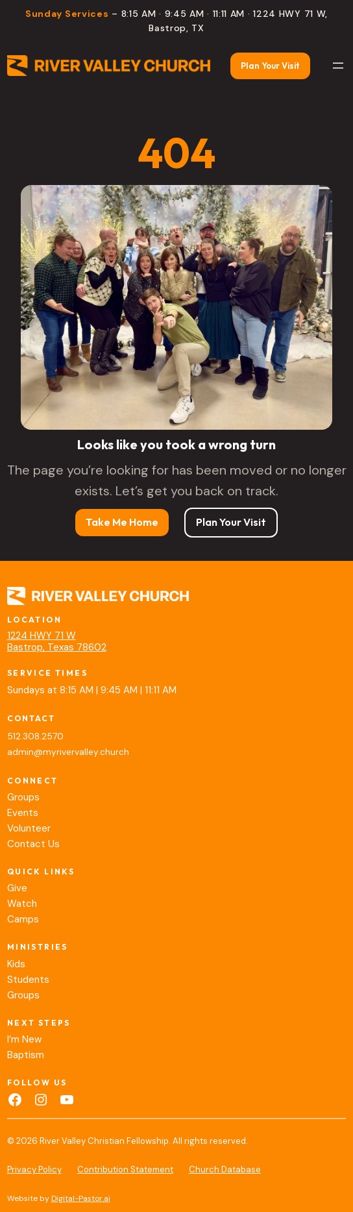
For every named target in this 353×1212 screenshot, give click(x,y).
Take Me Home (122, 521)
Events (22, 812)
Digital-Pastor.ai (80, 1198)
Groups (23, 797)
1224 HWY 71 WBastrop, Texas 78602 (56, 641)
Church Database (225, 1169)
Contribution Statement (125, 1169)
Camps (23, 919)
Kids (16, 964)
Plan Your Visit (270, 65)
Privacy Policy (34, 1169)
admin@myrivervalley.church (68, 752)
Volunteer (29, 828)
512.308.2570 (35, 736)
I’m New (24, 1039)
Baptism (25, 1054)
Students (28, 979)
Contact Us (33, 843)
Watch (22, 903)
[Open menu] (338, 65)
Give (17, 888)
